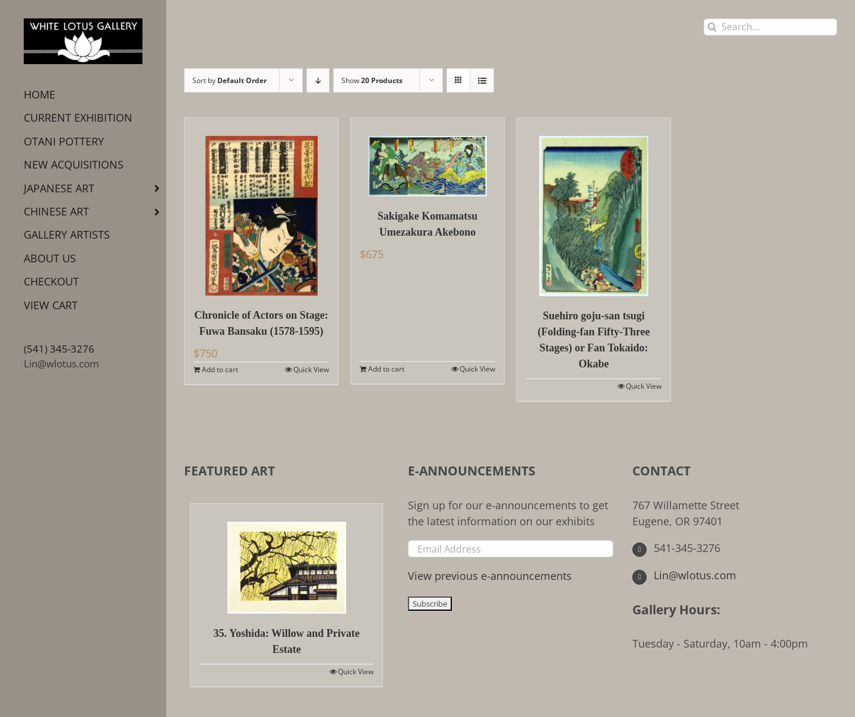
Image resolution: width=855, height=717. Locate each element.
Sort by (229, 80)
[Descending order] (318, 80)
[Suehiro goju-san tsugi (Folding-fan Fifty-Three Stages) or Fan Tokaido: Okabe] (593, 207)
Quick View (311, 369)
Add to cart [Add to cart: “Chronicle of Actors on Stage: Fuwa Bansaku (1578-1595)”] (220, 369)
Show (372, 80)
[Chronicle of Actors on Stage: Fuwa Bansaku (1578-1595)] (261, 207)
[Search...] (770, 27)
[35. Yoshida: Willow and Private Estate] (286, 559)
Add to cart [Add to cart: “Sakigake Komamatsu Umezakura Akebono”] (386, 369)
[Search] (712, 27)
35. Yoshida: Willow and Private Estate (287, 641)
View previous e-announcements (490, 576)
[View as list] (481, 80)
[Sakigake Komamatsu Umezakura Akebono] (427, 157)
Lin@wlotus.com (61, 363)
